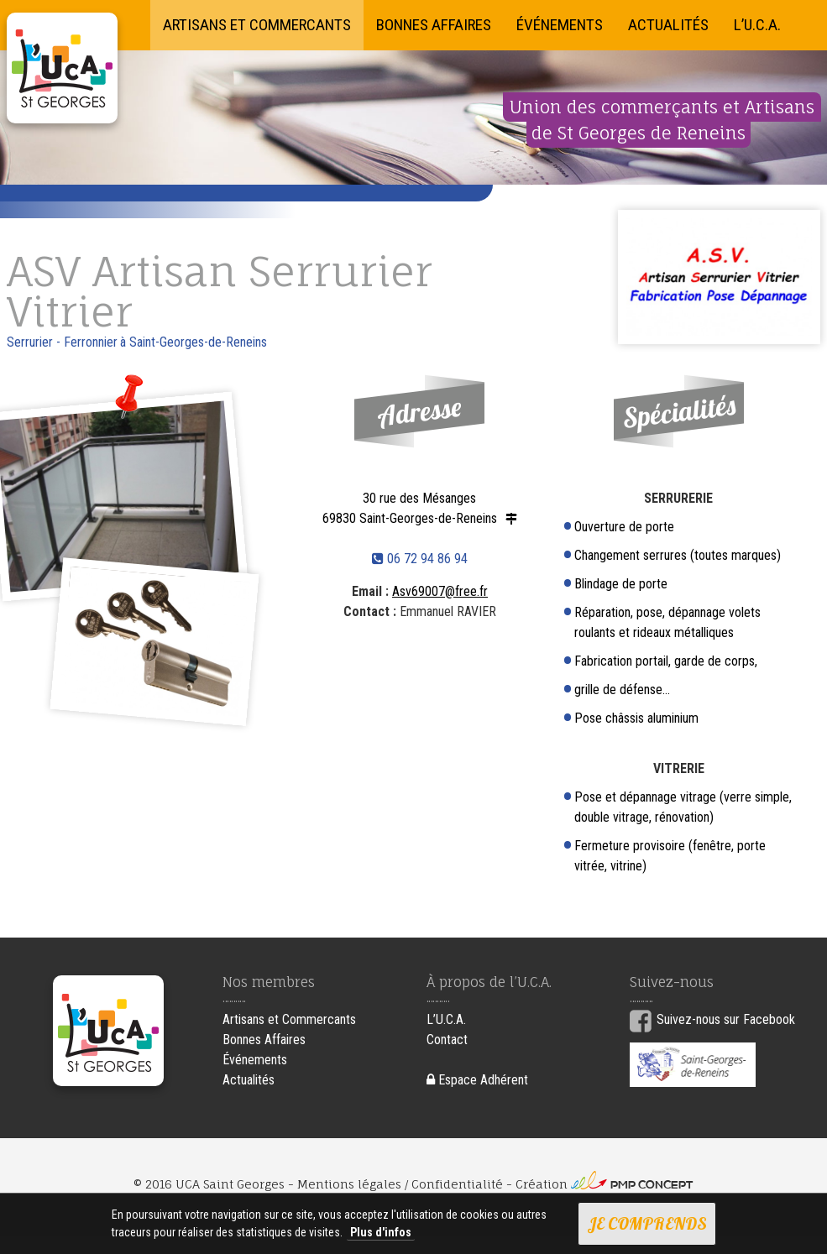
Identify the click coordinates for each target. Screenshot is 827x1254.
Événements (559, 24)
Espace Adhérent (477, 1080)
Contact (447, 1040)
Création (605, 1184)
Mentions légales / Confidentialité (400, 1184)
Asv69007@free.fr (440, 591)
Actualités (668, 24)
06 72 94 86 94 (420, 559)
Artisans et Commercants (257, 24)
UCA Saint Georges (62, 68)
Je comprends (647, 1223)
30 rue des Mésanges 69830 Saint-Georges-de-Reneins (409, 508)
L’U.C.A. (757, 24)
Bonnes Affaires (433, 24)
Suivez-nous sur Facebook (726, 1019)
